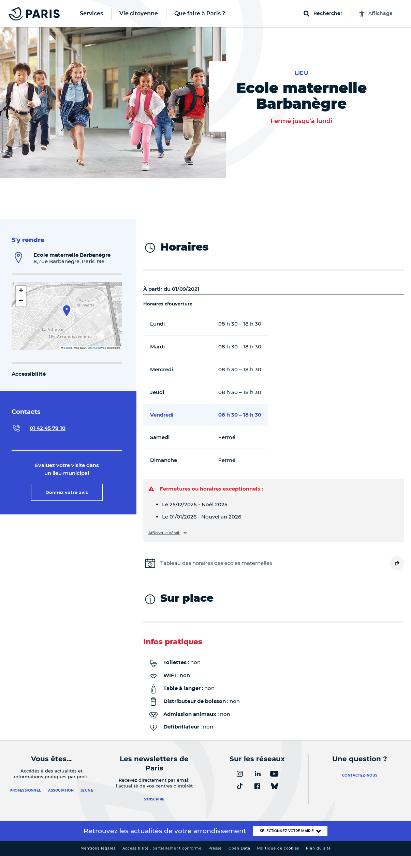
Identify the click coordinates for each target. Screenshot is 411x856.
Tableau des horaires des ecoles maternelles (216, 563)
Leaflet (66, 347)
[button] (66, 310)
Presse (215, 848)
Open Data (239, 848)
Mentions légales (98, 848)
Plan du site (318, 848)
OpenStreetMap (97, 347)
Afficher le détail (164, 533)
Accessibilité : (162, 848)
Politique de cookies (278, 848)
